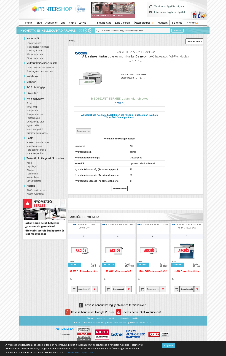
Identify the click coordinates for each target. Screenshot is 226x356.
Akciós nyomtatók (35, 194)
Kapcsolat (162, 23)
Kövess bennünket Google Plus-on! (90, 312)
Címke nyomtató (35, 58)
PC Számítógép (36, 87)
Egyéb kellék (33, 125)
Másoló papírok (34, 146)
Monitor (31, 82)
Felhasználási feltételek (116, 322)
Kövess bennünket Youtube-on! (138, 312)
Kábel (29, 163)
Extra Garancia (122, 23)
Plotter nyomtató (35, 54)
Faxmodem (32, 173)
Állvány (30, 170)
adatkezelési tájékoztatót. (80, 352)
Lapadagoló (32, 166)
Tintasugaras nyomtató (38, 47)
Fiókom (90, 318)
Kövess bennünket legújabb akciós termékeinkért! (113, 305)
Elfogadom (168, 345)
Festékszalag (33, 118)
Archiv (135, 318)
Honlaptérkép (123, 318)
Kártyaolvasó (33, 177)
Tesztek (72, 23)
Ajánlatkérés (52, 23)
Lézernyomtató (34, 43)
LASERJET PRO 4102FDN (120, 224)
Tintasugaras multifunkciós (40, 71)
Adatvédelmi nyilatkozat (93, 322)
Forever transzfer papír (38, 142)
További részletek (119, 189)
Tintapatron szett (35, 114)
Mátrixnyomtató (34, 50)
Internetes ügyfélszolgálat (169, 12)
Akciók (111, 318)
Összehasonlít (84, 289)
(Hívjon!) (119, 102)
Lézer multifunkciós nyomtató (41, 67)
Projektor (32, 93)
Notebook (32, 76)
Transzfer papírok (35, 153)
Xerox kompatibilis (36, 129)
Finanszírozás (104, 23)
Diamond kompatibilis (37, 133)
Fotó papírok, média (36, 150)
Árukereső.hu (65, 334)
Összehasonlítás (144, 23)
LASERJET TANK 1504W (154, 224)
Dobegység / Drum (36, 121)
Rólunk (38, 23)
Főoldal (28, 23)
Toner (29, 103)
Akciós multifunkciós (36, 190)
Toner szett (32, 107)
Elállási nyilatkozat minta (140, 322)
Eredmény (177, 30)
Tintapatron (32, 110)
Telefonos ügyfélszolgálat (169, 6)
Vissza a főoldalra (194, 41)
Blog (63, 23)
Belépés (177, 23)
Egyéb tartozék (34, 181)
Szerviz (82, 23)
